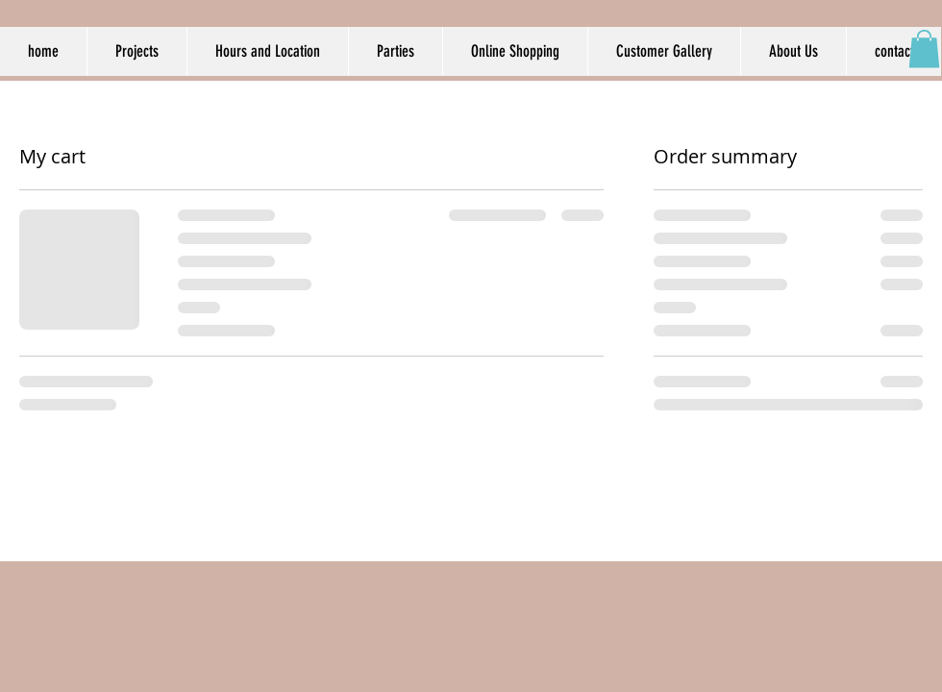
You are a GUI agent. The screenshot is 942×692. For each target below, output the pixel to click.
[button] (924, 48)
